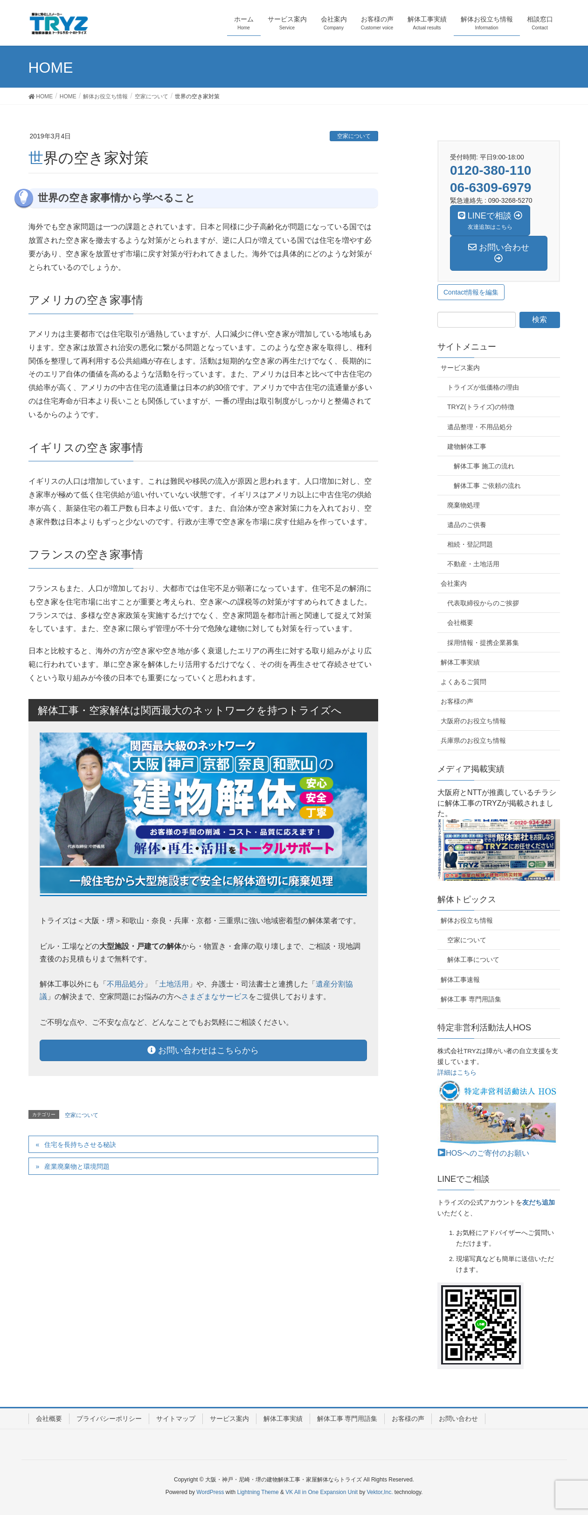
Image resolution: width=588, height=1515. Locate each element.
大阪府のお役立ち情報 (473, 721)
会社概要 (460, 622)
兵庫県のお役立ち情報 (473, 740)
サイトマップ (175, 1418)
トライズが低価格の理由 (483, 387)
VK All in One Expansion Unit (321, 1492)
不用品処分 (125, 984)
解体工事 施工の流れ (484, 466)
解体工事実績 (460, 662)
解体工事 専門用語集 (471, 999)
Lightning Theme (258, 1492)
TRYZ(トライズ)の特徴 (480, 407)
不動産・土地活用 (473, 564)
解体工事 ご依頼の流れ (487, 485)
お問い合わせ (458, 1418)
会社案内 (454, 583)
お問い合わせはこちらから (203, 1050)
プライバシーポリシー (109, 1418)
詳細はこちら (457, 1072)
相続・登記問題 (470, 544)
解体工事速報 (460, 979)
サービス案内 (460, 367)
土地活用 (174, 984)
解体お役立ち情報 (467, 920)
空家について (354, 136)
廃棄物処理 (463, 505)
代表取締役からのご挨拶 (483, 603)
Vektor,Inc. (380, 1492)
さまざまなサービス (215, 997)
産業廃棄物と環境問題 (77, 1166)
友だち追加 (538, 1202)
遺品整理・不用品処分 (479, 427)
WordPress (210, 1492)
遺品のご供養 (466, 524)
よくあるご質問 (463, 682)
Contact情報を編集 (470, 292)
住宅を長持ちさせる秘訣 (80, 1144)
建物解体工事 (466, 446)
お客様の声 (457, 701)
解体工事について (473, 959)
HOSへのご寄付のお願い (483, 1153)
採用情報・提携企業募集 (483, 642)
